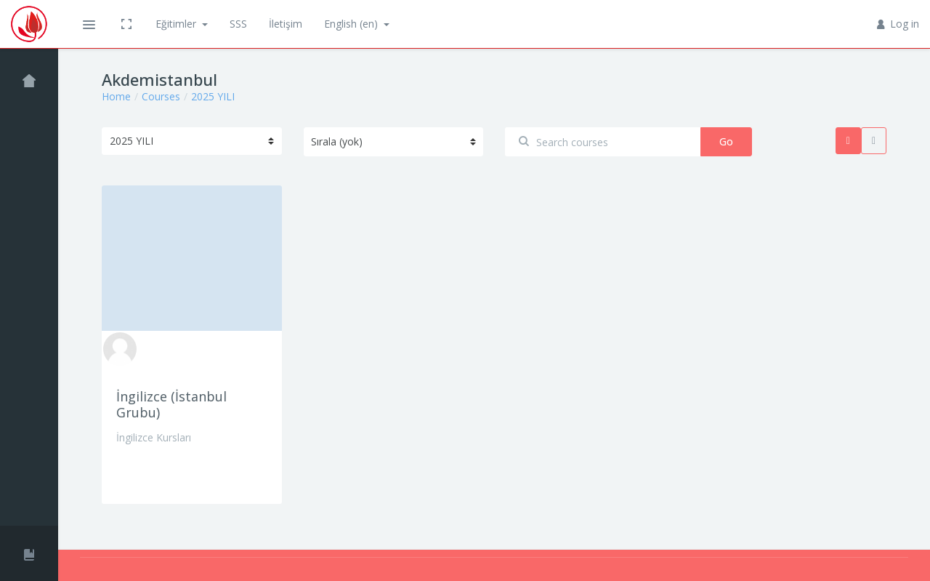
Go (726, 141)
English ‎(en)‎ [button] (352, 24)
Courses (161, 96)
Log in (898, 24)
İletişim (285, 24)
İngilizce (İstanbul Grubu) (171, 404)
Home (116, 96)
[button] (88, 24)
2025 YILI (213, 96)
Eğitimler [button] (177, 24)
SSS (238, 24)
